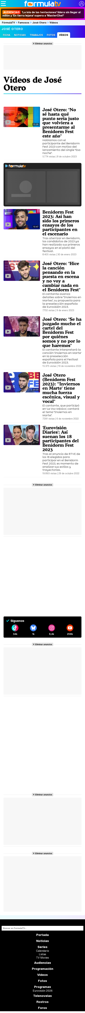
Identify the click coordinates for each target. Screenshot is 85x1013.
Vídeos (54, 22)
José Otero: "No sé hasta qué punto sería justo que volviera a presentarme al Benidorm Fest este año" (60, 122)
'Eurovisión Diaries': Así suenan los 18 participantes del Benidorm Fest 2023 (60, 438)
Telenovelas (42, 996)
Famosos (23, 22)
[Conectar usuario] (81, 3)
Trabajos (36, 35)
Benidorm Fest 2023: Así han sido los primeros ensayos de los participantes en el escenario (60, 222)
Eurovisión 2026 (42, 991)
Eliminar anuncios (43, 43)
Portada (42, 935)
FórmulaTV (8, 22)
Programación (42, 969)
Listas (42, 954)
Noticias (20, 35)
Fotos (51, 35)
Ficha (6, 35)
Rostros (42, 1002)
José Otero (39, 22)
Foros (42, 1008)
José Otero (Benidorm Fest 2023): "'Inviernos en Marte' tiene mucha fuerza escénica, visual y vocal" (61, 388)
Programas (42, 987)
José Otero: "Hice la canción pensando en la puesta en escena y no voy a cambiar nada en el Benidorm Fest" (61, 276)
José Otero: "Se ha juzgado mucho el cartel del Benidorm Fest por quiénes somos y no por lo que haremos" (61, 332)
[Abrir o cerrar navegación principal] (3, 3)
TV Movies (42, 958)
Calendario (42, 951)
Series (42, 947)
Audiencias (42, 963)
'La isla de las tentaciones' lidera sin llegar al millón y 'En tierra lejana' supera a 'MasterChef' (41, 13)
